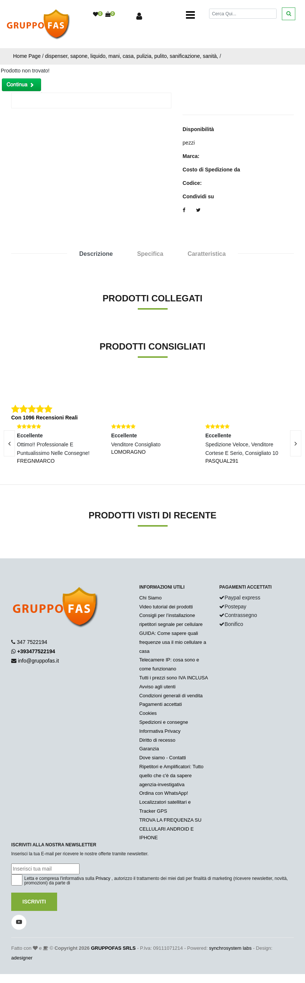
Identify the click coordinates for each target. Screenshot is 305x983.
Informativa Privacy (160, 731)
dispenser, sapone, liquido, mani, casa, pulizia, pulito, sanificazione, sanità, (131, 56)
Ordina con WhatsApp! (163, 793)
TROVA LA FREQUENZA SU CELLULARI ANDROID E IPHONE (170, 829)
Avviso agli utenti (157, 686)
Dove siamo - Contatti (162, 757)
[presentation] (295, 443)
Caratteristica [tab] (206, 254)
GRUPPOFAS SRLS (113, 948)
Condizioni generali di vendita (171, 695)
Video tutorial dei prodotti (166, 607)
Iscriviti (34, 902)
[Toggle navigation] (190, 15)
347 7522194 (32, 642)
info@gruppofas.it (38, 661)
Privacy (103, 878)
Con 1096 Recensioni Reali (44, 418)
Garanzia (149, 748)
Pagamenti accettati (160, 704)
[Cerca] (243, 14)
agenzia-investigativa (161, 784)
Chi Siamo (150, 598)
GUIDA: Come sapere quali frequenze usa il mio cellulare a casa (172, 642)
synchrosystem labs (230, 948)
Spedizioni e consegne (163, 722)
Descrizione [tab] (96, 254)
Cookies (148, 713)
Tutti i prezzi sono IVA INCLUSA (173, 677)
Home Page (27, 56)
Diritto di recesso (157, 740)
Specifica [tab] (150, 254)
